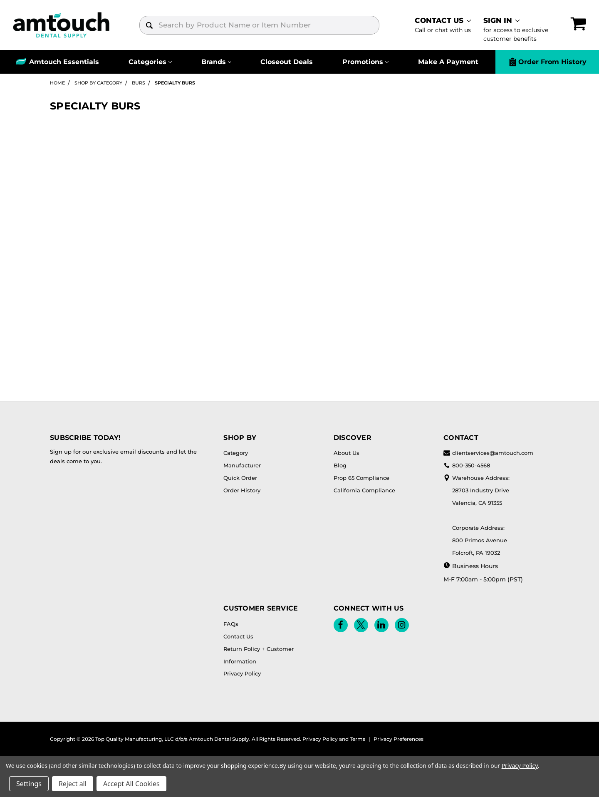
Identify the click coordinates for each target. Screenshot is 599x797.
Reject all (73, 783)
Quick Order (240, 477)
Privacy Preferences (398, 739)
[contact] (442, 25)
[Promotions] (365, 62)
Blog (340, 465)
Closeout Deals (286, 62)
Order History (241, 490)
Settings (29, 783)
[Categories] (150, 62)
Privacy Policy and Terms (333, 739)
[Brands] (216, 62)
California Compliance (364, 490)
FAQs (230, 624)
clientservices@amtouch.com (488, 452)
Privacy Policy (242, 673)
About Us (346, 452)
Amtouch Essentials (64, 62)
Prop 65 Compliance (361, 477)
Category (235, 452)
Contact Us (238, 636)
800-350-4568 (466, 465)
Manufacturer (242, 465)
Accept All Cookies (131, 783)
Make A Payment (448, 62)
